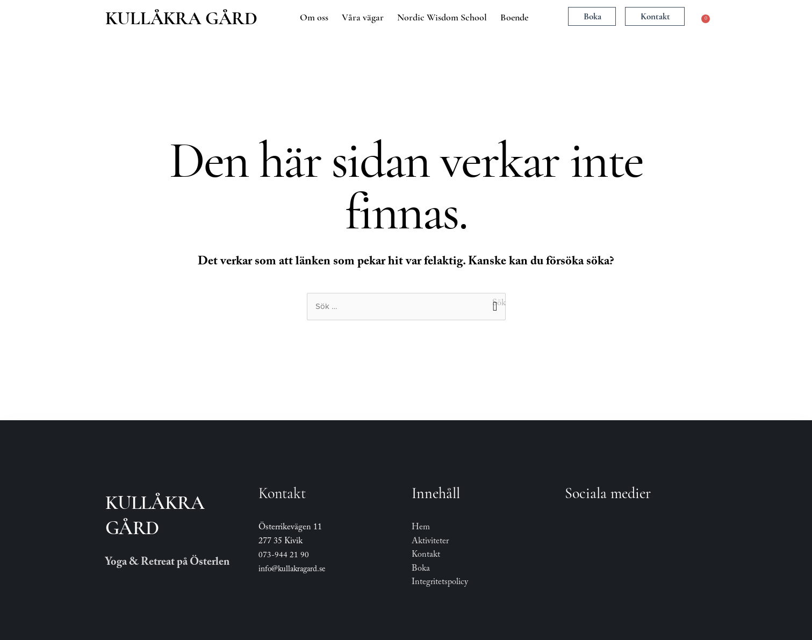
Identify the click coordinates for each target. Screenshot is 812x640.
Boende (514, 17)
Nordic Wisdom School (442, 17)
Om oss (314, 17)
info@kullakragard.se (291, 570)
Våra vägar (363, 17)
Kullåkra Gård (181, 18)
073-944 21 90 (283, 556)
